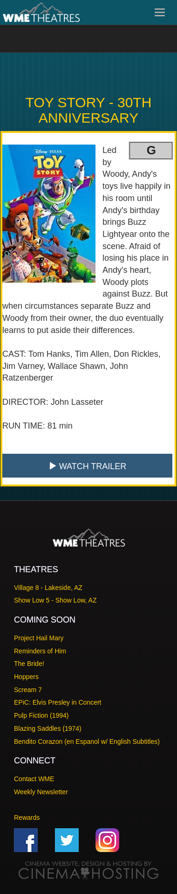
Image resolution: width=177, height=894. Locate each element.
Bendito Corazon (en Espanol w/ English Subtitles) (87, 741)
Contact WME (34, 779)
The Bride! (29, 663)
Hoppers (26, 676)
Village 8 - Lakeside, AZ (48, 587)
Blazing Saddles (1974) (48, 728)
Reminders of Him (40, 651)
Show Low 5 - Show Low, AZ (55, 600)
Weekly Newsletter (41, 792)
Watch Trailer (87, 466)
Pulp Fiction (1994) (41, 715)
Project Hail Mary (39, 638)
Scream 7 (28, 689)
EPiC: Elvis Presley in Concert (58, 702)
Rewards (27, 817)
